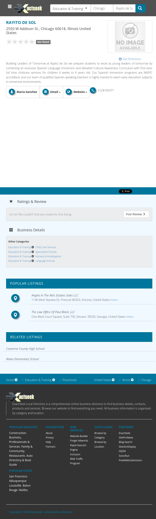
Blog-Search (125, 442)
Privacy (50, 437)
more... (114, 300)
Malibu (23, 490)
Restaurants (17, 456)
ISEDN (122, 451)
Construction (17, 433)
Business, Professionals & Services (19, 441)
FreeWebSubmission (130, 460)
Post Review (135, 214)
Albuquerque (17, 481)
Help (48, 442)
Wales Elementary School (22, 359)
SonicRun (124, 456)
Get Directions (130, 59)
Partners (50, 446)
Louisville (15, 485)
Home (10, 380)
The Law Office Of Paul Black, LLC (53, 312)
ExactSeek (124, 433)
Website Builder (79, 436)
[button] (10, 6)
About (49, 433)
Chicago (146, 380)
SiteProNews (126, 437)
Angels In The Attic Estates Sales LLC (54, 295)
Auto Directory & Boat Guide (21, 460)
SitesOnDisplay (127, 446)
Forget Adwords (79, 440)
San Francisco (18, 476)
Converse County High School (25, 349)
